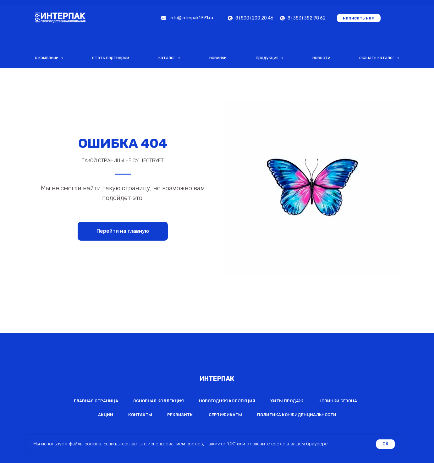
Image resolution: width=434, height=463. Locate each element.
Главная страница (96, 401)
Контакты (140, 414)
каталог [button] (167, 57)
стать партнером (110, 57)
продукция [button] (267, 57)
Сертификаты (225, 414)
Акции (105, 414)
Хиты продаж (286, 401)
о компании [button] (47, 57)
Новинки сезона (337, 401)
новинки (218, 57)
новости (321, 57)
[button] (359, 18)
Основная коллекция (158, 401)
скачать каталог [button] (377, 57)
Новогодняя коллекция (227, 401)
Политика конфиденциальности (296, 414)
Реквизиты (180, 414)
